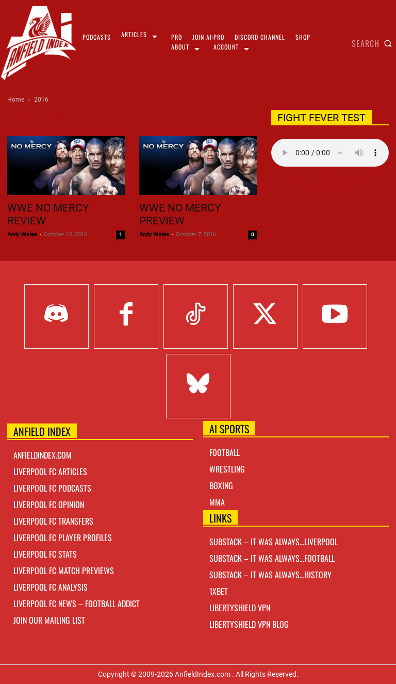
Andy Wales (22, 234)
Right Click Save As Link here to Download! (330, 181)
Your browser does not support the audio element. (330, 153)
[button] (374, 43)
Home (15, 99)
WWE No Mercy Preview (180, 214)
